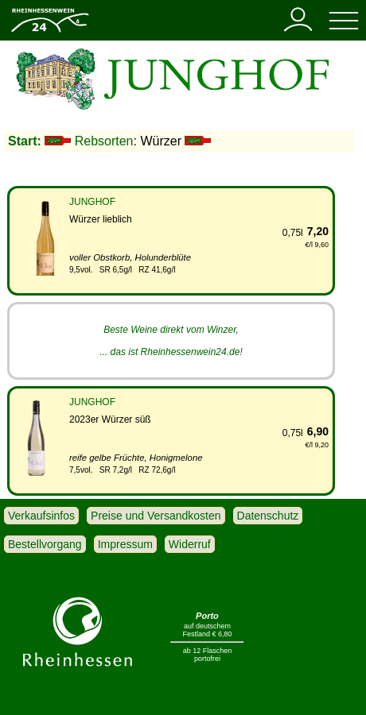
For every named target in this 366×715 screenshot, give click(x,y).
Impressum (125, 544)
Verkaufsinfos (41, 515)
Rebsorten (104, 141)
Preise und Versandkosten (155, 515)
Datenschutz (268, 515)
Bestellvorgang (45, 544)
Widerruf (190, 544)
